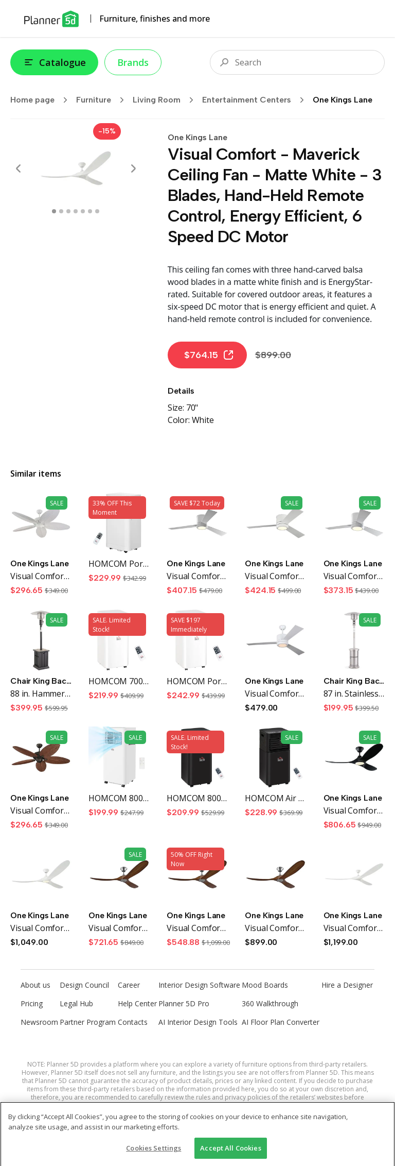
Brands (133, 62)
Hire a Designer (347, 985)
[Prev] (18, 168)
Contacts (133, 1022)
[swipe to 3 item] (76, 211)
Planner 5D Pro (183, 1003)
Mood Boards (265, 985)
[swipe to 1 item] (61, 211)
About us (35, 985)
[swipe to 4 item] (83, 211)
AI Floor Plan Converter (280, 1022)
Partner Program (88, 1022)
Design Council (84, 985)
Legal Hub (76, 1003)
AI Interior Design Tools (198, 1022)
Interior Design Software (199, 985)
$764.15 (209, 355)
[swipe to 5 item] (90, 211)
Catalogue (54, 62)
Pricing (32, 1003)
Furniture (103, 100)
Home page (42, 100)
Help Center (137, 1003)
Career (129, 985)
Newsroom (39, 1022)
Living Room (166, 100)
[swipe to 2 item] (68, 211)
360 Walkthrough (270, 1003)
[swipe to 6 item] (97, 211)
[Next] (133, 168)
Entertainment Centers (256, 100)
